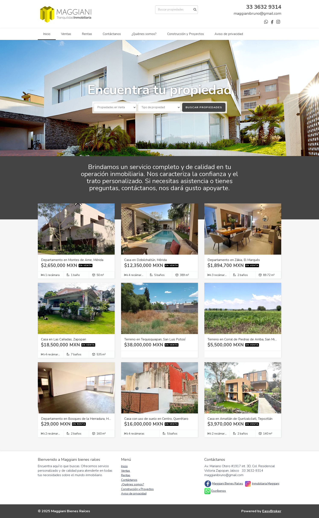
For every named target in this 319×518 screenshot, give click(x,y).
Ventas (66, 34)
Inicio (46, 34)
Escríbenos (218, 491)
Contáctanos (112, 34)
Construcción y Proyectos (185, 34)
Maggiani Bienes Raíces (227, 484)
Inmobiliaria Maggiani (265, 484)
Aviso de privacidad (229, 34)
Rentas (87, 34)
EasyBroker (271, 511)
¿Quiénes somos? (144, 34)
